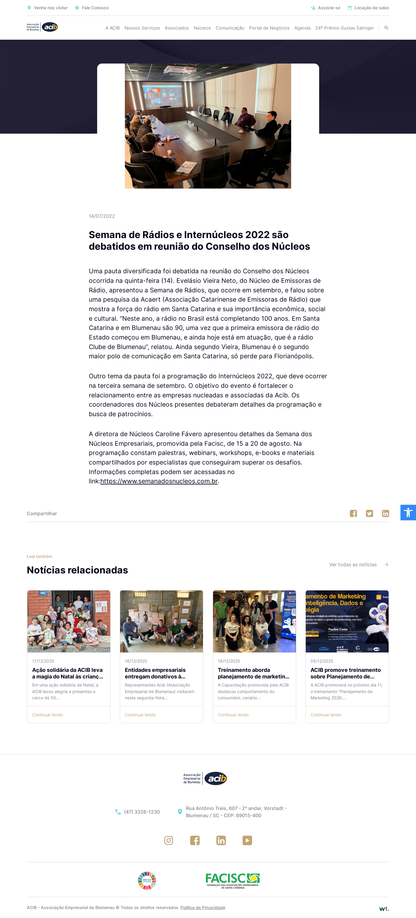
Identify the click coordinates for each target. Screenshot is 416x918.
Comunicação (230, 28)
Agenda (302, 28)
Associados (177, 28)
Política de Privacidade (203, 907)
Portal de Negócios (269, 28)
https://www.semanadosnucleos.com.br (159, 481)
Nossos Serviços (142, 28)
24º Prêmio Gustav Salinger (344, 28)
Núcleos (202, 28)
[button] (408, 512)
